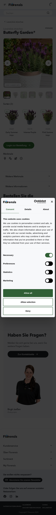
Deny (28, 311)
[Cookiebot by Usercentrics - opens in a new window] (34, 201)
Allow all (28, 293)
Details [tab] (28, 209)
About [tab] (46, 209)
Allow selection (28, 302)
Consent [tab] (10, 209)
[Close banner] (52, 202)
